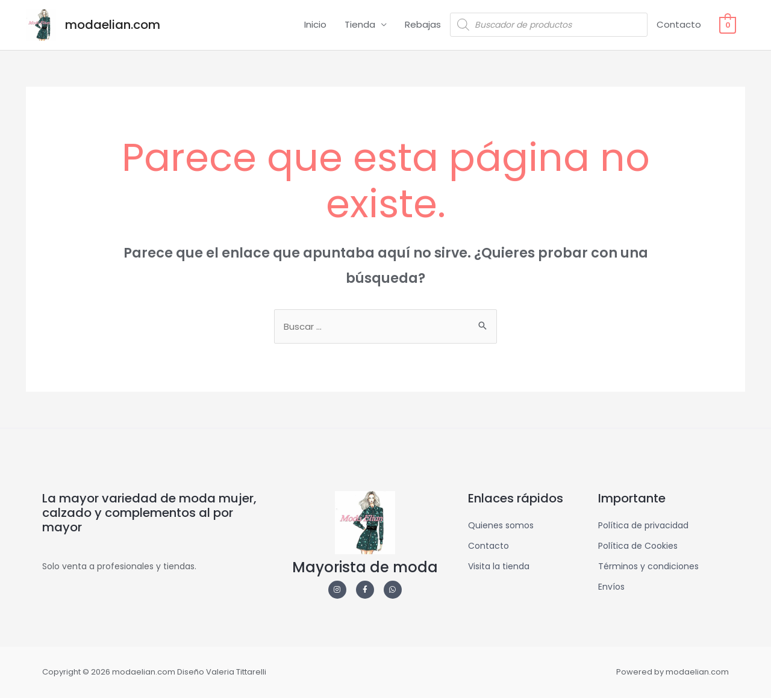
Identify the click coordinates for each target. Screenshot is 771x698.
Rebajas (423, 24)
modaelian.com (112, 24)
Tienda (360, 24)
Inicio (316, 24)
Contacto (679, 24)
